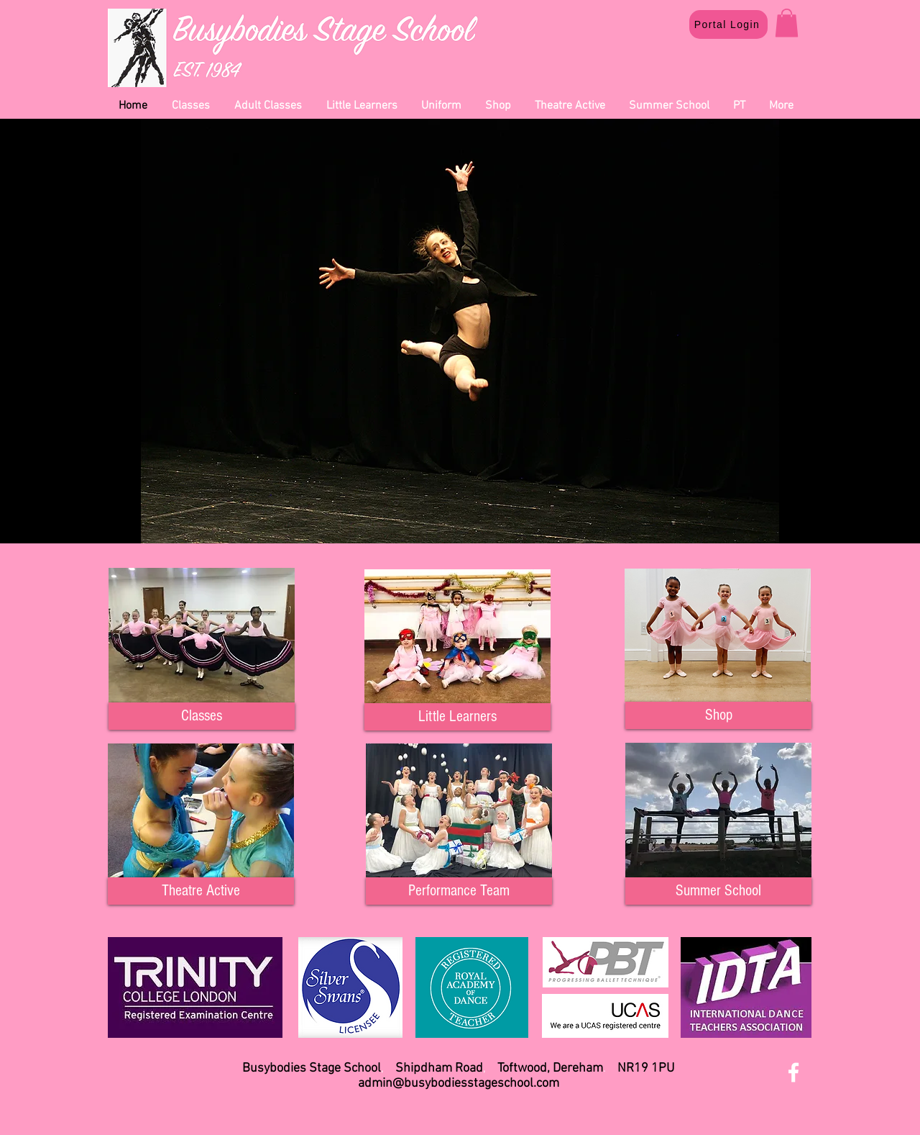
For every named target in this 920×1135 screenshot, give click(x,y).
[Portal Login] (728, 24)
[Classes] (202, 716)
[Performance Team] (459, 891)
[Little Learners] (457, 717)
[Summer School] (718, 891)
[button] (787, 23)
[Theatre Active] (201, 891)
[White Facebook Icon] (793, 1072)
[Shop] (718, 715)
